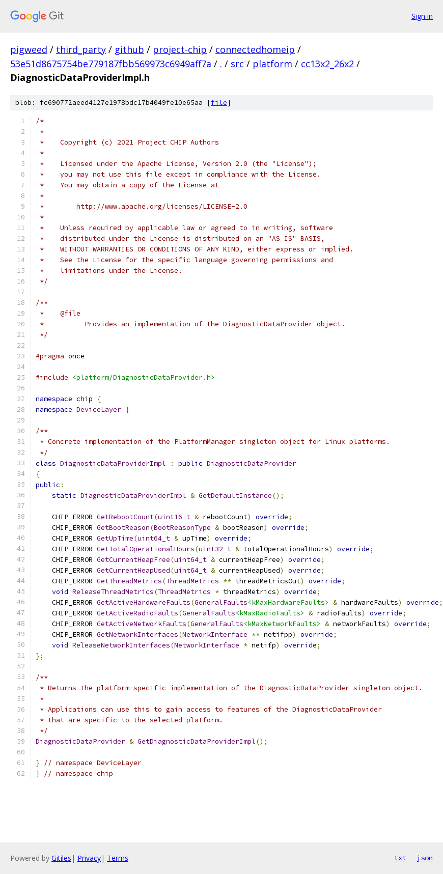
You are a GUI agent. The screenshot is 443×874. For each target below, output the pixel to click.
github (129, 49)
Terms (117, 858)
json (425, 857)
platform (272, 64)
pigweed (28, 49)
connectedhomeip (255, 49)
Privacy (89, 858)
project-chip (180, 49)
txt (400, 857)
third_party (81, 49)
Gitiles (61, 858)
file (219, 102)
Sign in (422, 16)
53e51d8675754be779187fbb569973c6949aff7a (110, 64)
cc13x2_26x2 (327, 64)
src (237, 64)
